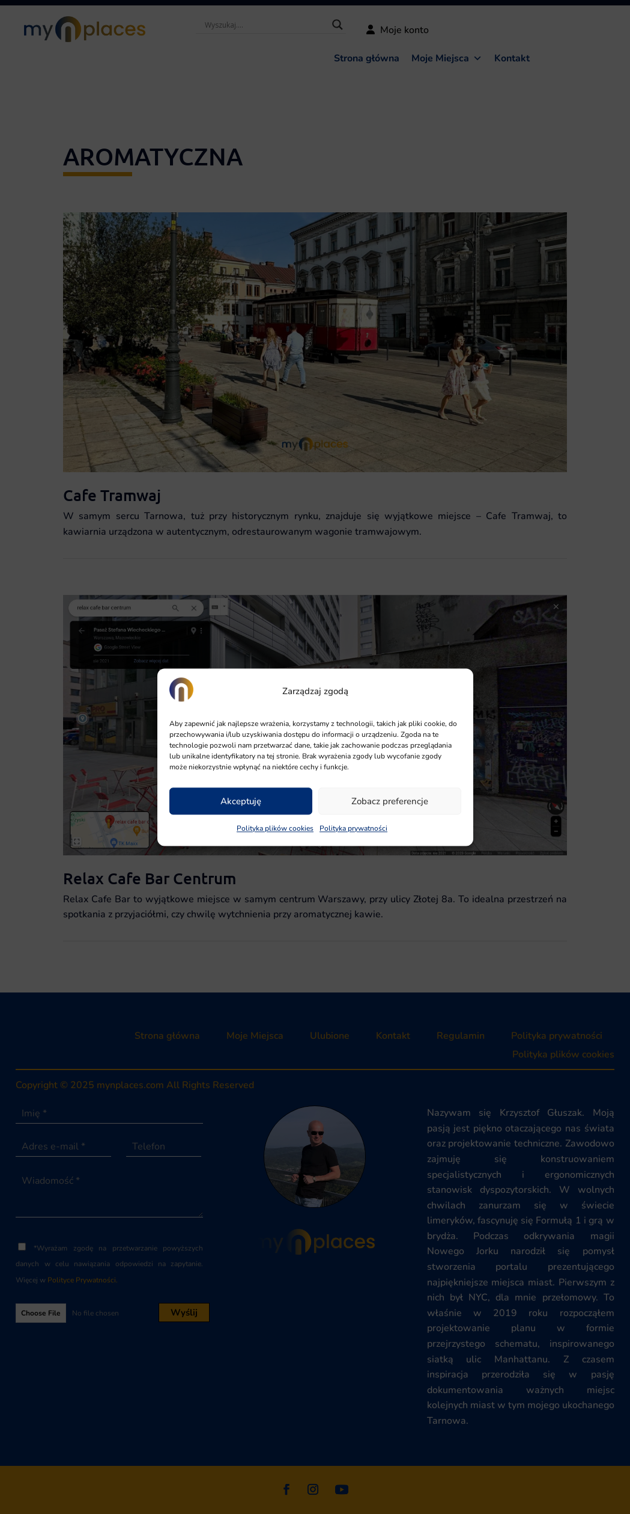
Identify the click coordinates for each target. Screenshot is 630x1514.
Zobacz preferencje (389, 801)
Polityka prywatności (353, 829)
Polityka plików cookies (275, 829)
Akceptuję (240, 801)
